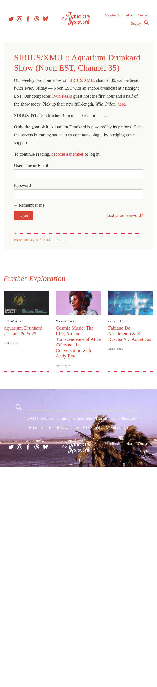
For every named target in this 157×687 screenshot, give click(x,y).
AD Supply (93, 427)
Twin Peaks (62, 96)
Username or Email (31, 165)
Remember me (31, 205)
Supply (136, 23)
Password (22, 185)
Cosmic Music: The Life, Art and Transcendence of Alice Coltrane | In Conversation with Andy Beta (78, 342)
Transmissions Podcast (115, 418)
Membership (113, 15)
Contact (143, 15)
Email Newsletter (64, 427)
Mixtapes (37, 427)
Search (146, 22)
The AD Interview (38, 418)
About (130, 15)
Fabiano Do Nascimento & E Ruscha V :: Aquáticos (129, 333)
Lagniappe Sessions (74, 418)
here (121, 104)
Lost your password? (124, 215)
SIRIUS (61, 240)
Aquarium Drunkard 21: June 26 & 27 (23, 330)
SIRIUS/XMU (81, 80)
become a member (67, 154)
